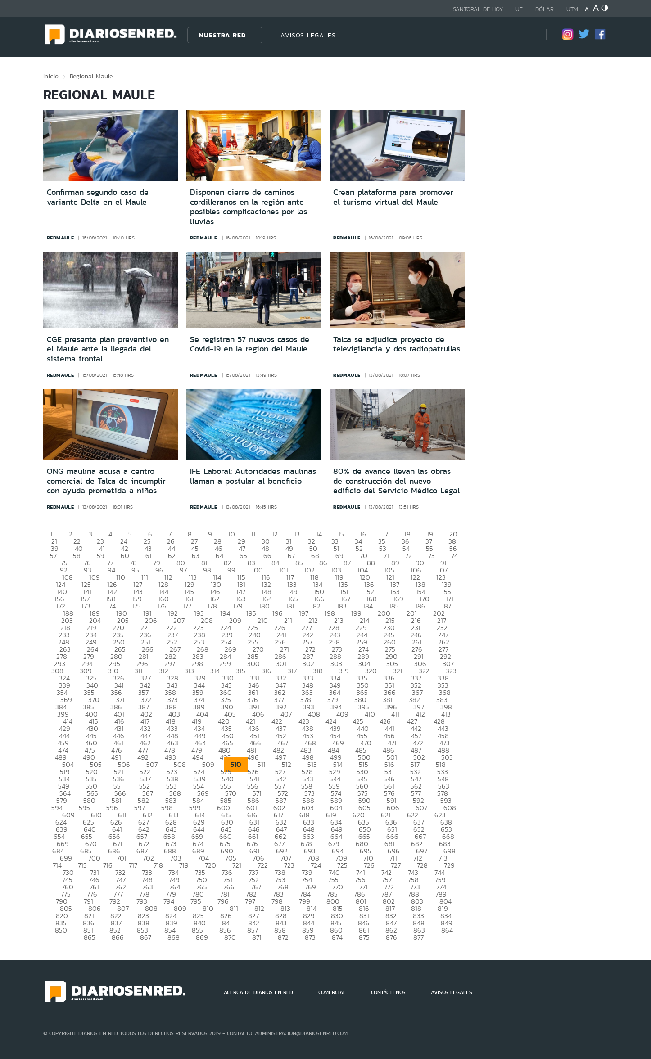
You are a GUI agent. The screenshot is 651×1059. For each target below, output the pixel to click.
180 (264, 606)
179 (238, 606)
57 (53, 555)
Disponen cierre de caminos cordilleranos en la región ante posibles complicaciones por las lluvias (248, 206)
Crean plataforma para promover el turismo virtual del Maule (393, 197)
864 (447, 930)
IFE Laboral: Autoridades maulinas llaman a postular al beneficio (253, 476)
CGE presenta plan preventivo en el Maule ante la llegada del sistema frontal (108, 349)
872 (283, 937)
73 (431, 555)
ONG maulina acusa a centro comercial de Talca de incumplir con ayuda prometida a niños (106, 480)
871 (257, 937)
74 (454, 555)
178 (212, 606)
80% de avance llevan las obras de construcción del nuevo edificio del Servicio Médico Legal (396, 480)
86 (323, 563)
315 (240, 671)
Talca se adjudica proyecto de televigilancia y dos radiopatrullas (396, 344)
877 (418, 937)
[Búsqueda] (526, 35)
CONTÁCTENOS (388, 992)
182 (316, 606)
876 (391, 937)
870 (230, 937)
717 (133, 865)
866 (118, 937)
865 (89, 937)
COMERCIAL (332, 992)
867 (145, 937)
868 (173, 937)
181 (290, 606)
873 (310, 937)
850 (61, 930)
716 (108, 865)
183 (342, 606)
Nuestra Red (222, 35)
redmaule (60, 237)
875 (364, 937)
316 (266, 671)
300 (253, 663)
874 (337, 937)
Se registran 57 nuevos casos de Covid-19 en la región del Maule (249, 344)
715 (82, 865)
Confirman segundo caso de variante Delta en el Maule (98, 197)
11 (253, 534)
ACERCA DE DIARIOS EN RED (258, 992)
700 (94, 858)
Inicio (51, 76)
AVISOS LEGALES (308, 35)
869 (202, 937)
